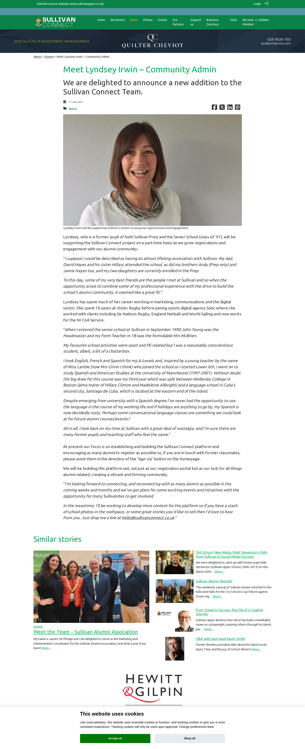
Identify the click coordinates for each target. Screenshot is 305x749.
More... (46, 641)
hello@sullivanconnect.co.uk (148, 510)
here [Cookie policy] (210, 726)
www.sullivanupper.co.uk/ (86, 4)
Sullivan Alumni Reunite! (214, 574)
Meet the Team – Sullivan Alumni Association (85, 625)
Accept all (115, 738)
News (37, 49)
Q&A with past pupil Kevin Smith (220, 631)
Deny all (189, 738)
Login (257, 4)
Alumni (49, 49)
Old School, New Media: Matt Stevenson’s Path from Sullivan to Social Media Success (231, 547)
